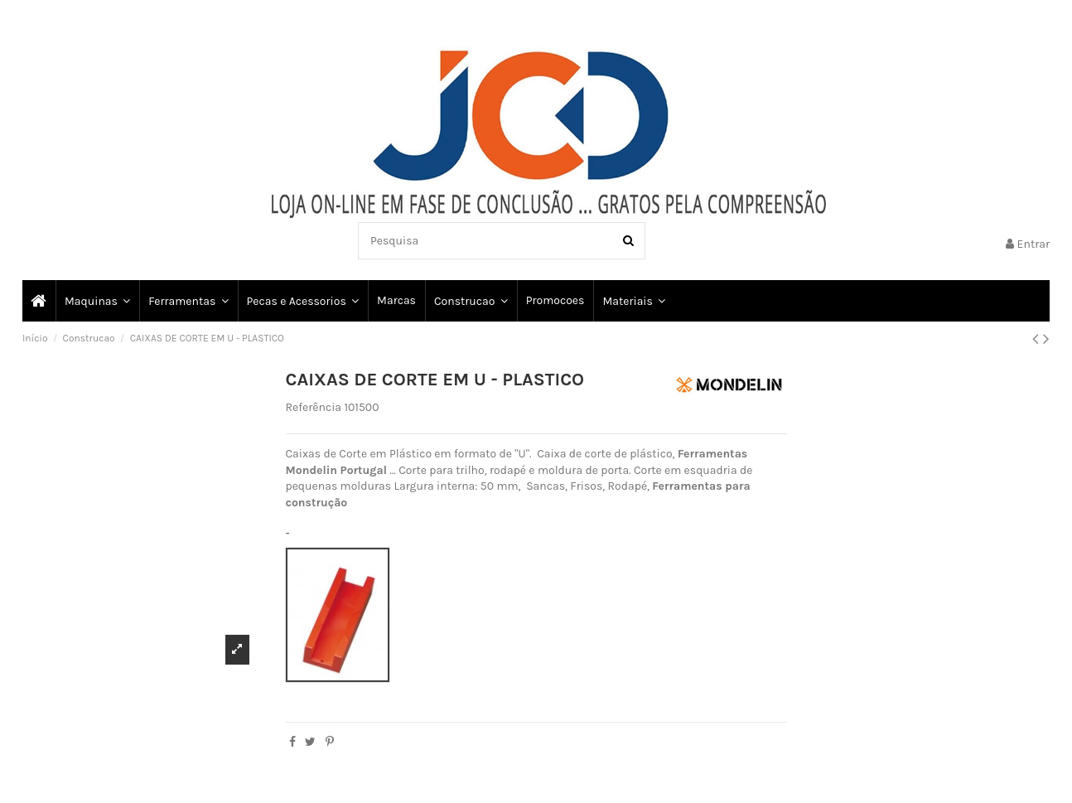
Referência (314, 407)
